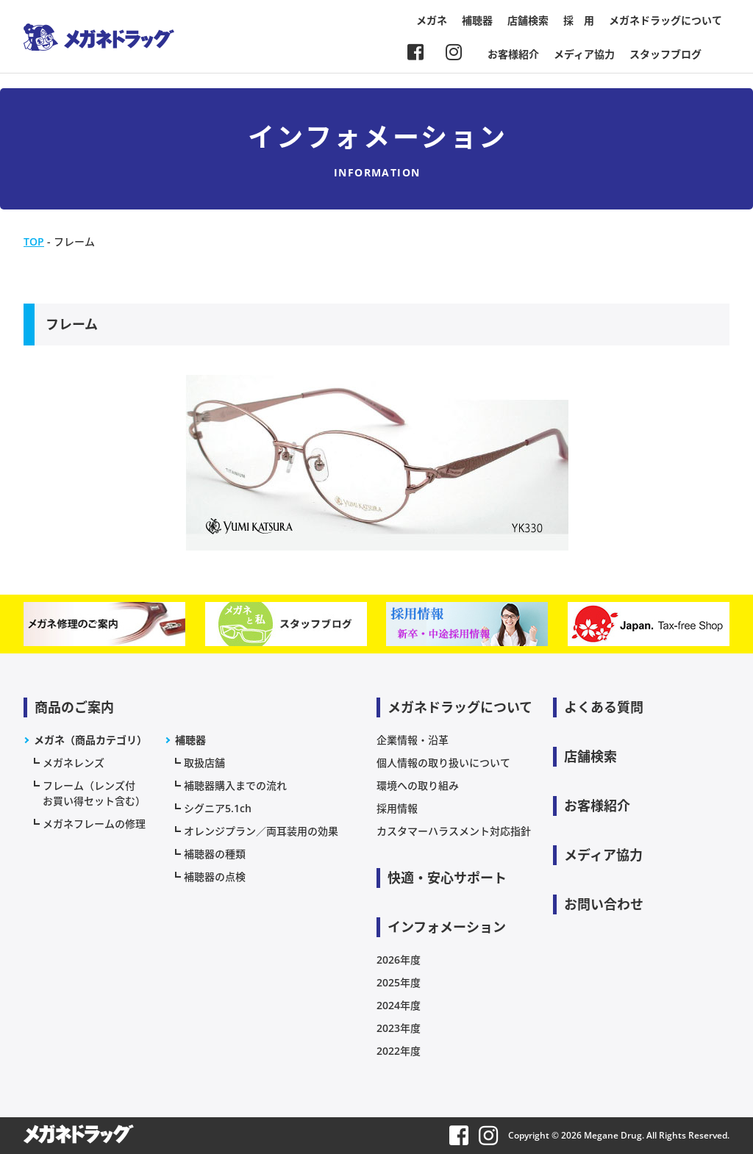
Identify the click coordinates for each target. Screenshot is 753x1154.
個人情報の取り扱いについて (443, 763)
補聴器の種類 (215, 854)
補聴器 (477, 20)
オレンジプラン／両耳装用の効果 (261, 831)
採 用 (578, 20)
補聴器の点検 (215, 877)
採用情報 (397, 808)
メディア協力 (584, 54)
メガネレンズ (73, 763)
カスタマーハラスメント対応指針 (453, 831)
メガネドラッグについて (665, 20)
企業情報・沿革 (412, 740)
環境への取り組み (417, 785)
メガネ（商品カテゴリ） (90, 740)
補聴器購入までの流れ (235, 785)
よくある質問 (603, 707)
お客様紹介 (513, 54)
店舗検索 (528, 20)
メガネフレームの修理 (94, 824)
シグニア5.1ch (217, 808)
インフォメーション (447, 927)
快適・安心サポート (447, 877)
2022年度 (398, 1051)
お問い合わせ (603, 904)
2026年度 (398, 960)
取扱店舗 (204, 763)
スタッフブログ (665, 54)
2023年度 (398, 1028)
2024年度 (398, 1005)
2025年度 (398, 982)
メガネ (431, 20)
